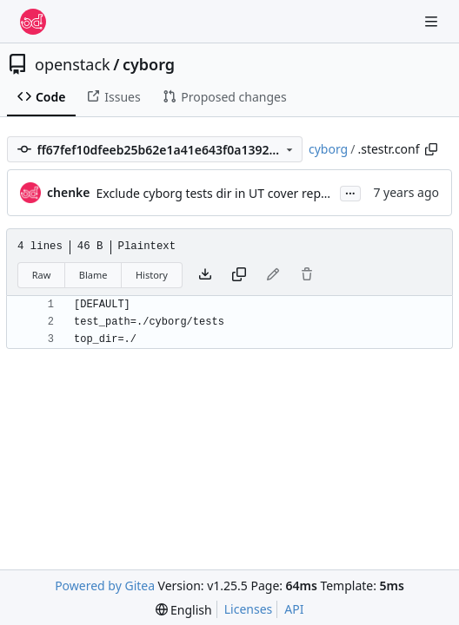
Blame (93, 274)
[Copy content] (239, 275)
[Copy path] (431, 149)
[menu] (184, 610)
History (152, 274)
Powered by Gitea (105, 585)
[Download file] (205, 275)
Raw (41, 274)
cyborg (149, 64)
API (293, 609)
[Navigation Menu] (433, 21)
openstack (72, 64)
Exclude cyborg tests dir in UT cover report (217, 193)
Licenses (248, 609)
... (350, 192)
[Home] (33, 21)
